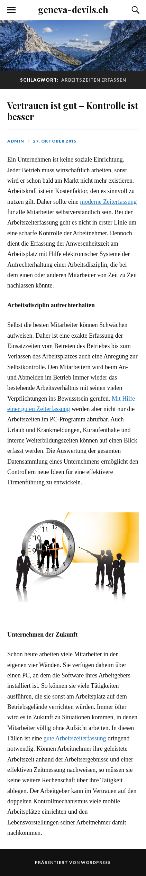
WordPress (96, 862)
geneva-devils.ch (73, 9)
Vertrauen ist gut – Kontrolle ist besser (72, 110)
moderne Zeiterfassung (108, 201)
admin (15, 141)
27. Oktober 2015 (55, 141)
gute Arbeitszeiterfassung (75, 738)
